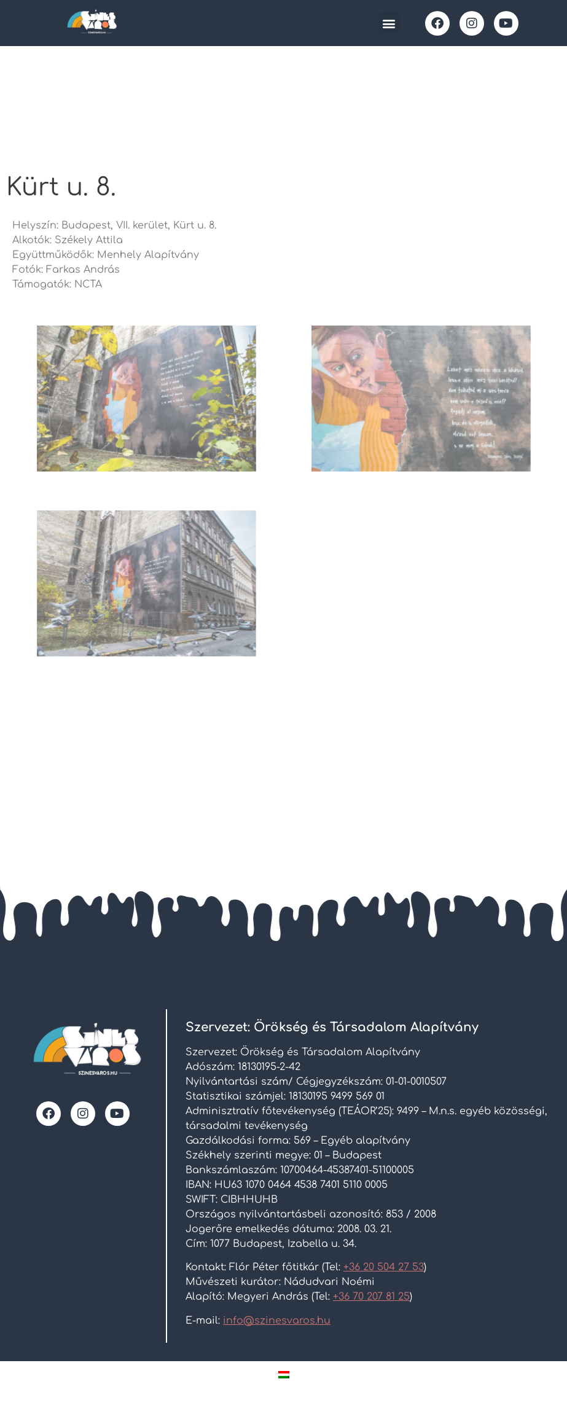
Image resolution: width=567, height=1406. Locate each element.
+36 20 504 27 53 (383, 1267)
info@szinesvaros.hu (276, 1320)
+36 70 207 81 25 (371, 1296)
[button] (389, 23)
